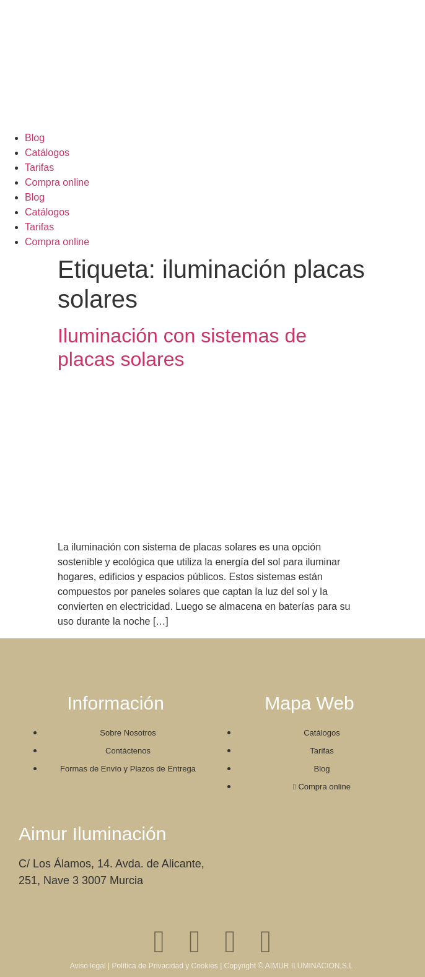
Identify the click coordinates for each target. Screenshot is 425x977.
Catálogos (47, 152)
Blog (35, 137)
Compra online (57, 182)
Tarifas (39, 167)
